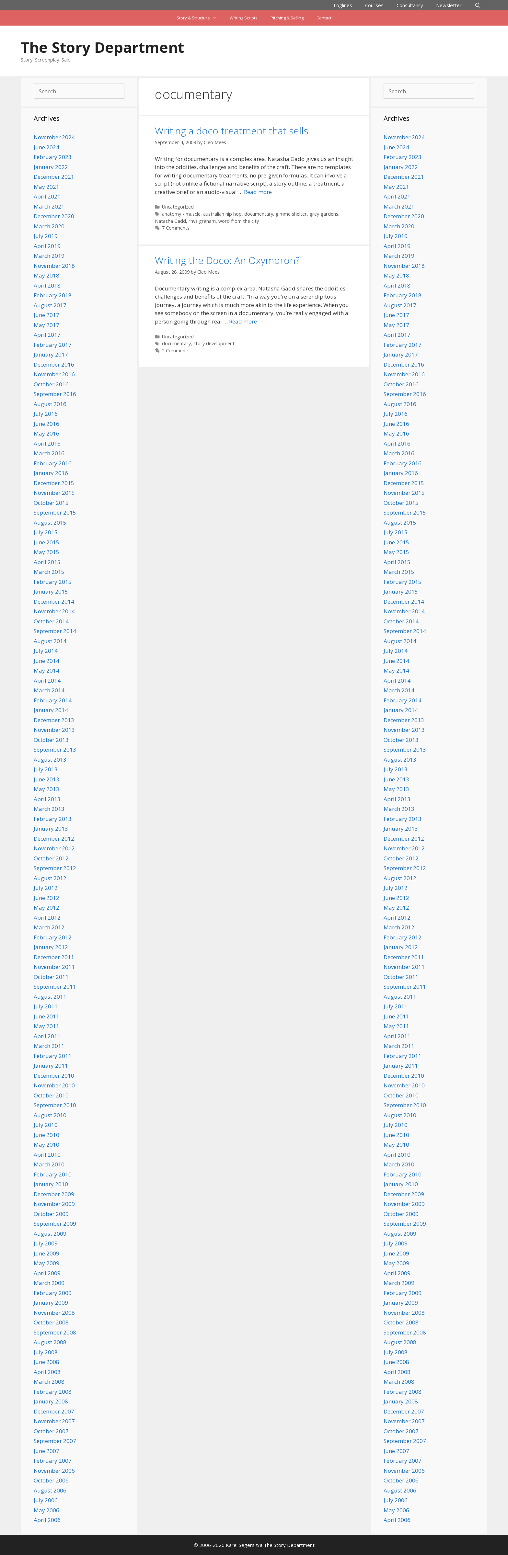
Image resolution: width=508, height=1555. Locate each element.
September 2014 (55, 631)
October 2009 (51, 1214)
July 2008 (46, 1352)
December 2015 (54, 483)
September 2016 (55, 394)
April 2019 (47, 246)
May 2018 (46, 275)
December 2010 (54, 1075)
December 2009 (54, 1194)
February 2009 (53, 1293)
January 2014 (51, 710)
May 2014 (46, 670)
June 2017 (46, 315)
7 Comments (176, 228)
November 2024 (54, 137)
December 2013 (54, 720)
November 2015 (54, 492)
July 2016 (46, 413)
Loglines (343, 5)
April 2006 (47, 1520)
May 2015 (46, 552)
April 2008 (47, 1372)
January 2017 (51, 354)
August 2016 (50, 404)
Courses (374, 5)
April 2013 (47, 799)
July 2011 (46, 1006)
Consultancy (410, 5)
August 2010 (50, 1115)
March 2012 (49, 927)
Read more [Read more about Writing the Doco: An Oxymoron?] (243, 321)
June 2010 (46, 1135)
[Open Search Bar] (477, 5)
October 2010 (51, 1095)
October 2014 (51, 621)
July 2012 (46, 887)
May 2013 (46, 789)
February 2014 (53, 700)
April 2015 (47, 562)
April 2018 (47, 285)
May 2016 (46, 433)
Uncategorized (178, 207)
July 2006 (46, 1500)
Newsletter (449, 5)
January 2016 (51, 473)
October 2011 (51, 977)
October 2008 (51, 1322)
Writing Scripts (244, 18)
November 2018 (54, 265)
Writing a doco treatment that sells (231, 130)
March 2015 (49, 571)
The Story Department (102, 47)
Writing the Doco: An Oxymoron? (227, 260)
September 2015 (55, 512)
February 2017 (53, 344)
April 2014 (47, 680)
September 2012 (55, 868)
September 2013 (55, 749)
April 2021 (47, 196)
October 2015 (51, 502)
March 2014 (49, 690)
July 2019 (46, 236)
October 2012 (51, 858)
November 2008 (54, 1312)
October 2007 (51, 1431)
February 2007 (53, 1460)
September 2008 (55, 1332)
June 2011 (46, 1016)
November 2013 (54, 729)
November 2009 (54, 1204)
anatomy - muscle (181, 214)
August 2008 (50, 1342)
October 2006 (51, 1480)
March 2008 (49, 1381)
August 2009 (50, 1233)
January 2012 (51, 947)
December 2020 (54, 216)
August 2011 (50, 996)
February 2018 (53, 295)
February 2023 (53, 157)
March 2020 (49, 226)
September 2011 (55, 986)
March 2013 (49, 808)
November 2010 (54, 1085)
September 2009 (55, 1223)
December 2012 (54, 838)
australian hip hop (222, 214)
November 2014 (54, 611)
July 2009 (46, 1243)
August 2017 (50, 305)
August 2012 (50, 878)
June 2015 (46, 542)
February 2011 (53, 1056)
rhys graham (202, 221)
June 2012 (46, 898)
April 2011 (47, 1036)
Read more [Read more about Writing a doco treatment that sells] (258, 192)
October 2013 (51, 739)
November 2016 (54, 374)
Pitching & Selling (287, 18)
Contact (324, 18)
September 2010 (55, 1105)
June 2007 (46, 1451)
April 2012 (47, 917)
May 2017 (46, 325)
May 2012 (46, 907)
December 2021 (54, 176)
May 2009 (46, 1263)
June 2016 (46, 423)
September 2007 (55, 1441)
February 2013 (53, 819)
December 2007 (54, 1411)
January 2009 (51, 1302)
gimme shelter (291, 214)
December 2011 (54, 957)
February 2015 (53, 581)
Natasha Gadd (170, 221)
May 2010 (46, 1144)
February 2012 (53, 937)
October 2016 (51, 384)
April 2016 (47, 443)
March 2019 (49, 255)
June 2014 (46, 660)
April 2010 (47, 1154)
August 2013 (50, 759)
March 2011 (49, 1046)
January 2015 (51, 591)
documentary (258, 214)
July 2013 (46, 769)
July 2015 (46, 532)
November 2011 (54, 966)
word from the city (238, 221)
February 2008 (53, 1391)
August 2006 (50, 1490)
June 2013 (46, 779)
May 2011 (46, 1026)
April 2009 (47, 1273)
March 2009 (49, 1283)
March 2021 (49, 206)
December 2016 (54, 364)
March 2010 (49, 1164)
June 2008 (46, 1362)
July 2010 (46, 1125)
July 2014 (46, 650)
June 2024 (46, 147)
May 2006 (46, 1510)
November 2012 (54, 848)
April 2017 (47, 334)
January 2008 (51, 1401)
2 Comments (176, 350)
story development (214, 343)
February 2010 (53, 1174)
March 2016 (49, 453)
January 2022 (51, 167)
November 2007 (54, 1421)
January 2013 (51, 828)
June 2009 (46, 1253)
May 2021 (46, 186)
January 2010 (51, 1184)
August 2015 (50, 522)
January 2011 (51, 1065)
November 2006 (54, 1470)
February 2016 (53, 463)
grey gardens (323, 214)
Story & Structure (200, 18)
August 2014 (50, 641)
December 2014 (54, 601)
